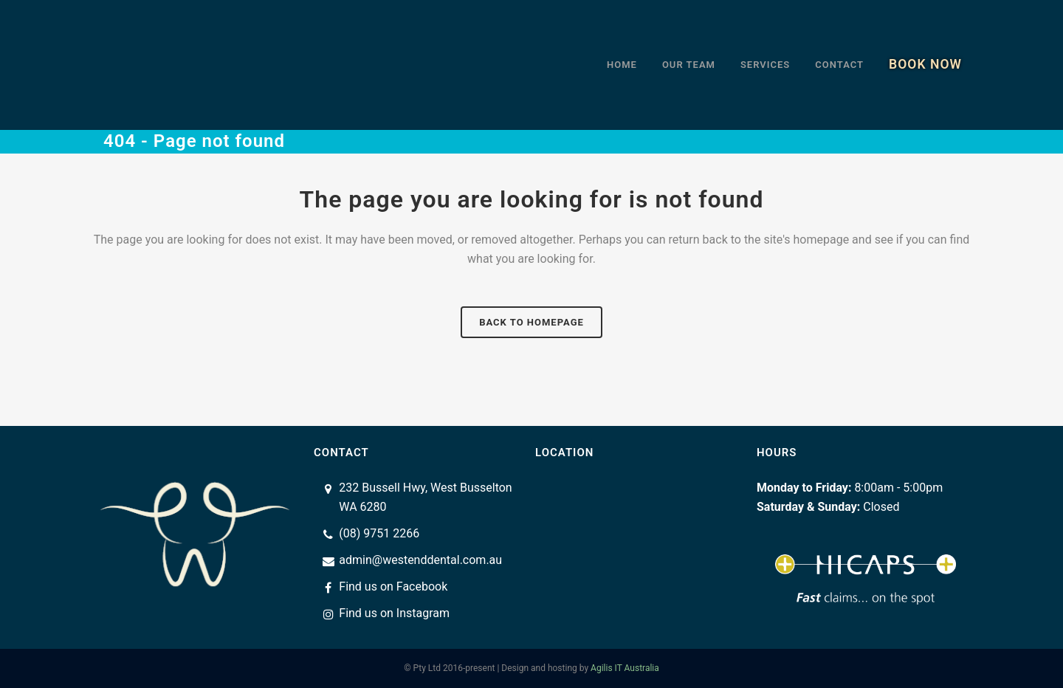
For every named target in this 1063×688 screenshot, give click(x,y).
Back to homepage (531, 322)
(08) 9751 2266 (379, 533)
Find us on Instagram (394, 613)
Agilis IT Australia (625, 668)
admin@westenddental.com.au (420, 560)
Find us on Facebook (393, 586)
